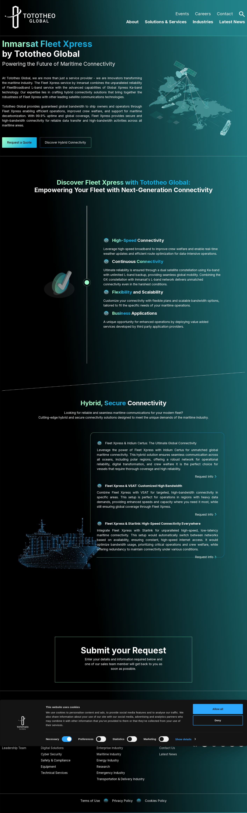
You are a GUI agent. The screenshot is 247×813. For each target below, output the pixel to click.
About (132, 21)
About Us (9, 741)
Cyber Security (51, 753)
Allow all (218, 775)
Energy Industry (107, 760)
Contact (225, 13)
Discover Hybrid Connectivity (70, 141)
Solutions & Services (166, 21)
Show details (183, 806)
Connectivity (50, 741)
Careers (203, 13)
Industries (203, 21)
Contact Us (167, 747)
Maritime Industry (108, 753)
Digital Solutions (52, 747)
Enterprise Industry (109, 747)
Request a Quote (20, 141)
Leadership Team (14, 747)
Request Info (206, 475)
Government (105, 741)
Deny (218, 787)
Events (182, 13)
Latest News (232, 21)
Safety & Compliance (56, 760)
